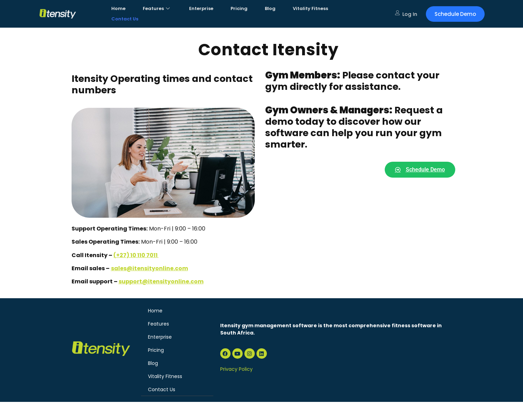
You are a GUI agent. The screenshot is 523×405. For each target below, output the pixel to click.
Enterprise (201, 8)
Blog (270, 8)
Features (156, 8)
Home (118, 8)
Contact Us (124, 19)
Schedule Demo (455, 14)
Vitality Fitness (310, 8)
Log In (406, 14)
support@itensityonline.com (161, 281)
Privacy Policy (236, 369)
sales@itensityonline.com (149, 268)
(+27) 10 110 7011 (136, 255)
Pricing (239, 8)
